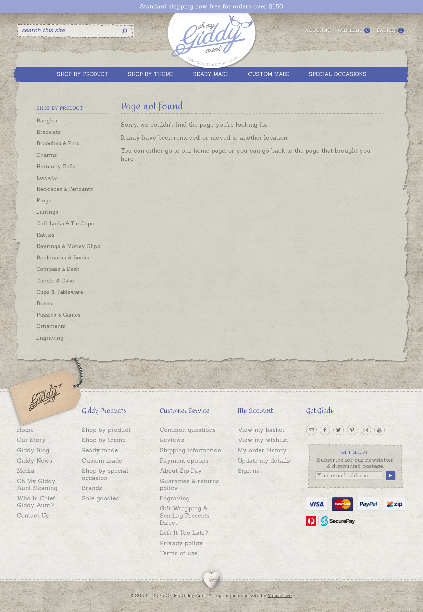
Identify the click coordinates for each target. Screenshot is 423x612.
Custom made (102, 460)
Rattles (45, 234)
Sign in (248, 470)
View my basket (261, 429)
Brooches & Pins (57, 143)
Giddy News (34, 460)
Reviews (172, 439)
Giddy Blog (33, 450)
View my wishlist (263, 439)
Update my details (264, 460)
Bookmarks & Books (62, 257)
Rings (43, 200)
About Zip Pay (181, 470)
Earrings (47, 211)
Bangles (46, 120)
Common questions (188, 429)
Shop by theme (104, 439)
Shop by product (106, 429)
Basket (390, 30)
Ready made (100, 450)
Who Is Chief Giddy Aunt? (36, 501)
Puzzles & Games (58, 314)
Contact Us (33, 515)
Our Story (31, 439)
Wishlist (353, 30)
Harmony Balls (55, 166)
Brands (92, 488)
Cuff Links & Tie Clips (65, 223)
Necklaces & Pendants (64, 189)
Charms (46, 155)
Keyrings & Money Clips (68, 246)
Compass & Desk (57, 269)
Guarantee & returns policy (189, 484)
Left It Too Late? (184, 532)
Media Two (279, 595)
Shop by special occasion (105, 474)
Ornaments (51, 326)
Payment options (184, 460)
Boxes (44, 303)
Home (25, 429)
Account (318, 30)
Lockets (46, 177)
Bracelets (48, 132)
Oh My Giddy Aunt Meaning (37, 484)
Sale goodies (100, 498)
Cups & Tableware (59, 292)
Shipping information (190, 450)
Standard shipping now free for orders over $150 (211, 6)
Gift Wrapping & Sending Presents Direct (184, 515)
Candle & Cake (55, 280)
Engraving (50, 337)
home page (209, 150)
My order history (262, 450)
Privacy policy (181, 543)
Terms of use (178, 553)
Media (25, 470)
